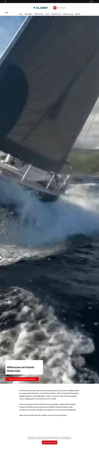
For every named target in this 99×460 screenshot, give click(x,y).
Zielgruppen (28, 14)
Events (47, 14)
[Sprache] (92, 1)
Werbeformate (56, 14)
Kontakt (77, 14)
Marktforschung (68, 14)
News (21, 14)
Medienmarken (38, 14)
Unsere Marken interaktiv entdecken (22, 379)
